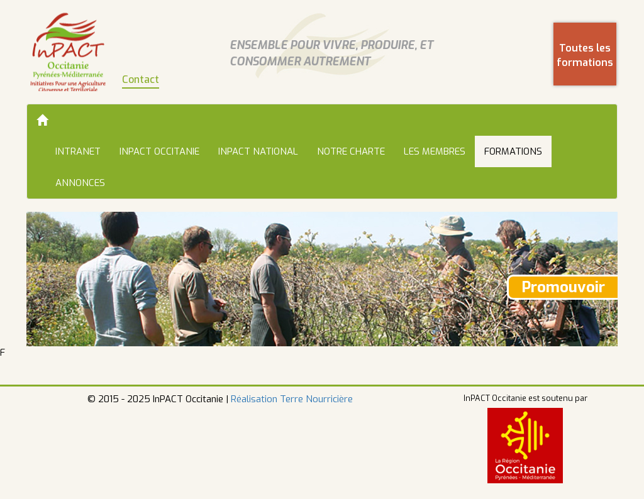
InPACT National (258, 151)
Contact (140, 79)
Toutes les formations (585, 55)
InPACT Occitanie (159, 151)
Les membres (434, 151)
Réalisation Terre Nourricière (292, 399)
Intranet (78, 151)
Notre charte (351, 151)
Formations (513, 151)
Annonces (80, 183)
